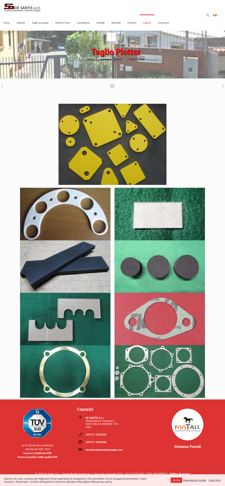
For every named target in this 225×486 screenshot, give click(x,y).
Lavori (119, 59)
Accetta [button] (176, 480)
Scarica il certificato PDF (37, 453)
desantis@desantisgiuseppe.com (104, 449)
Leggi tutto (215, 480)
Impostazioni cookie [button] (194, 480)
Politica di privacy (180, 473)
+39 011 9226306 (96, 442)
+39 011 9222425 (96, 434)
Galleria (104, 59)
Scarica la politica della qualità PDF (38, 457)
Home (90, 59)
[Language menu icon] (216, 15)
